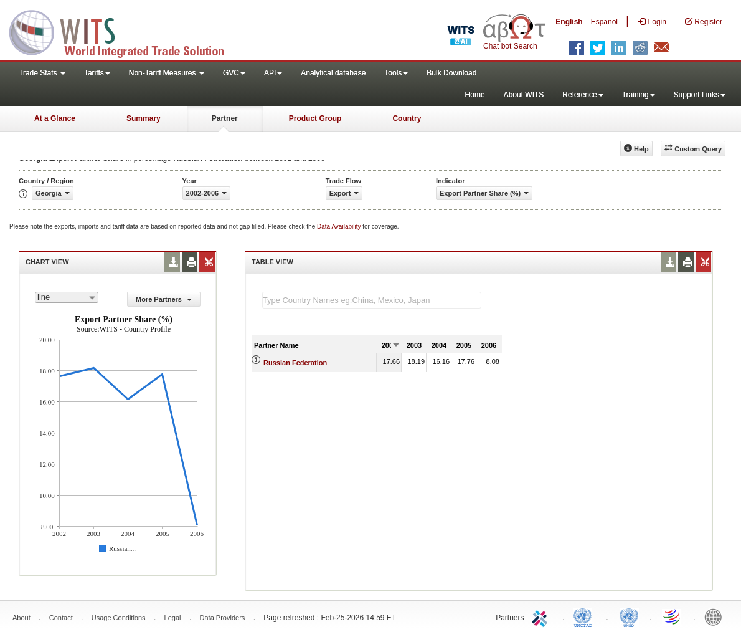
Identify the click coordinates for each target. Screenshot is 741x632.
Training (638, 94)
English (568, 21)
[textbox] (371, 300)
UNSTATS (628, 616)
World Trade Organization (672, 616)
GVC (234, 73)
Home (475, 94)
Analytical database (333, 73)
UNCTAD (585, 616)
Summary (143, 118)
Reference (582, 94)
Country (406, 118)
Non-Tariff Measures (166, 73)
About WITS (524, 94)
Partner (225, 118)
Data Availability (339, 226)
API (273, 73)
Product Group (315, 118)
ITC (541, 616)
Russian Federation (295, 362)
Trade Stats (42, 73)
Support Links (699, 94)
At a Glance (54, 118)
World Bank (716, 616)
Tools (396, 73)
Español (604, 21)
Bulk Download (451, 73)
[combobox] (66, 297)
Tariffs (97, 73)
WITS (124, 31)
